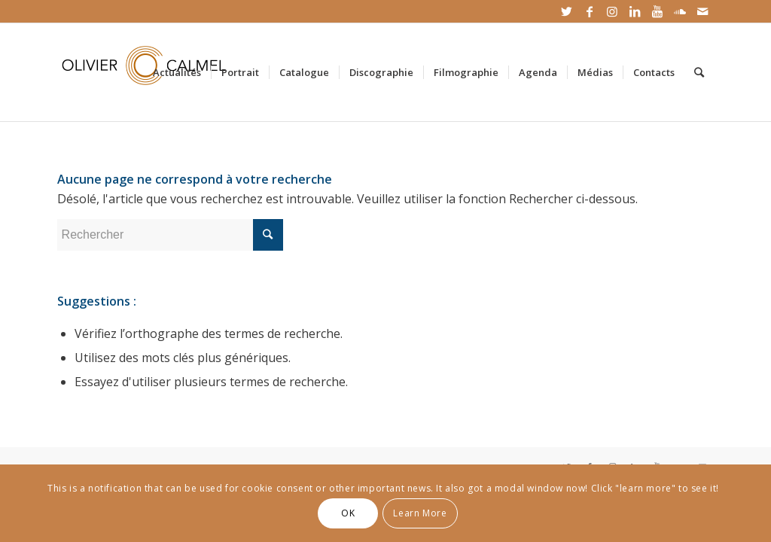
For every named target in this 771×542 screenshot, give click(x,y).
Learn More (419, 513)
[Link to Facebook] (589, 11)
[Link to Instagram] (612, 11)
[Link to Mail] (702, 11)
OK (348, 513)
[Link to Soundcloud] (679, 11)
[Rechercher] (699, 72)
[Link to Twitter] (566, 11)
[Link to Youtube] (657, 11)
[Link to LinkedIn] (634, 11)
